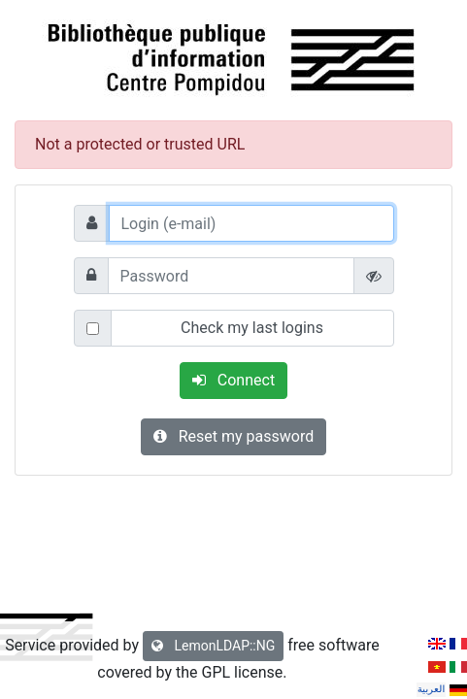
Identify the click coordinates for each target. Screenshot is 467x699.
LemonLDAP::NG (213, 645)
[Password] (231, 275)
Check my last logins (252, 327)
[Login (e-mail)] (251, 223)
